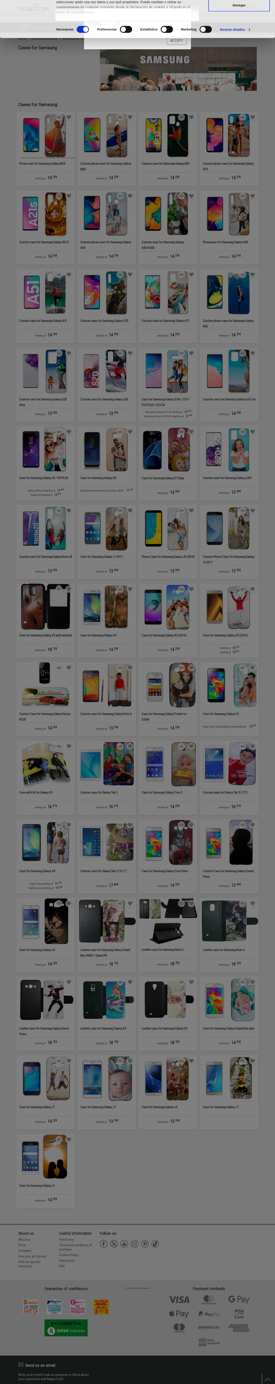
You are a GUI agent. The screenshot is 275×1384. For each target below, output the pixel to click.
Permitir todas (239, 11)
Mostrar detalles (232, 64)
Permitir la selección (239, 25)
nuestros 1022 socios (91, 15)
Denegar (239, 39)
